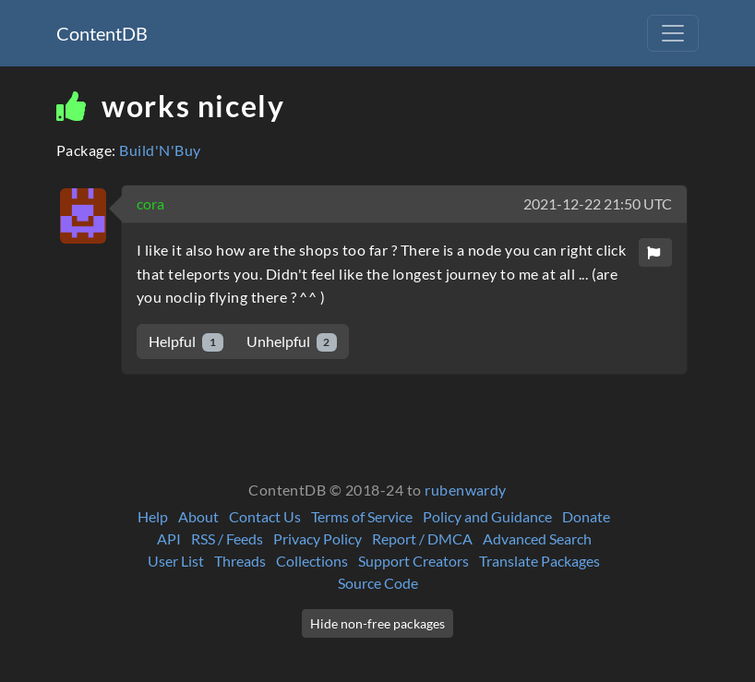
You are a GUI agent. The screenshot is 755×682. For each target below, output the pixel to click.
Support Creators (413, 560)
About (198, 516)
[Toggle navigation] (673, 33)
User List (176, 560)
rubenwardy (466, 489)
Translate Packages (539, 560)
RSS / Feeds (227, 538)
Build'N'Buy (159, 150)
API (169, 538)
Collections (312, 560)
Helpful (186, 342)
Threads (240, 560)
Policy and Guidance (487, 516)
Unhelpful (292, 342)
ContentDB (102, 33)
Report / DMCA (422, 538)
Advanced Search (537, 538)
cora (150, 203)
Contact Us (265, 516)
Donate (586, 516)
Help (153, 516)
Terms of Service (362, 516)
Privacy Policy (317, 538)
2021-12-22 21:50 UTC (597, 203)
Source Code (378, 583)
